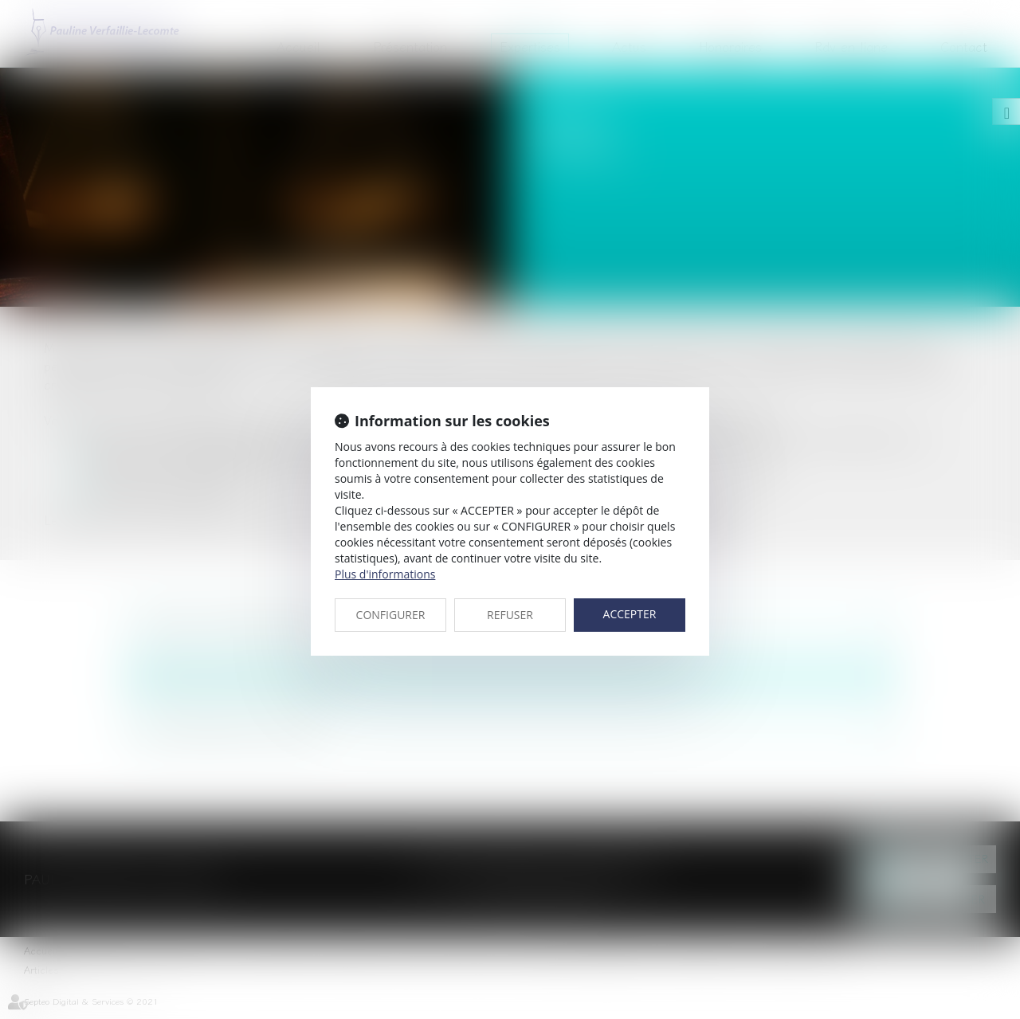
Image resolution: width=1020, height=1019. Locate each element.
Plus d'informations (385, 574)
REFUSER (510, 614)
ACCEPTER (630, 613)
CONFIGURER (391, 614)
